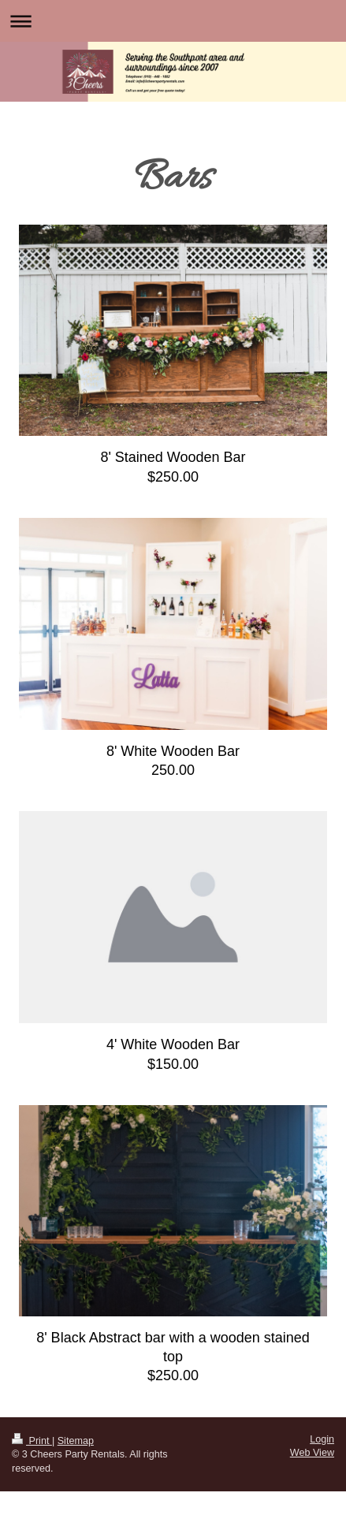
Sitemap (76, 1440)
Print (32, 1440)
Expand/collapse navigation (173, 21)
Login (322, 1439)
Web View (312, 1452)
